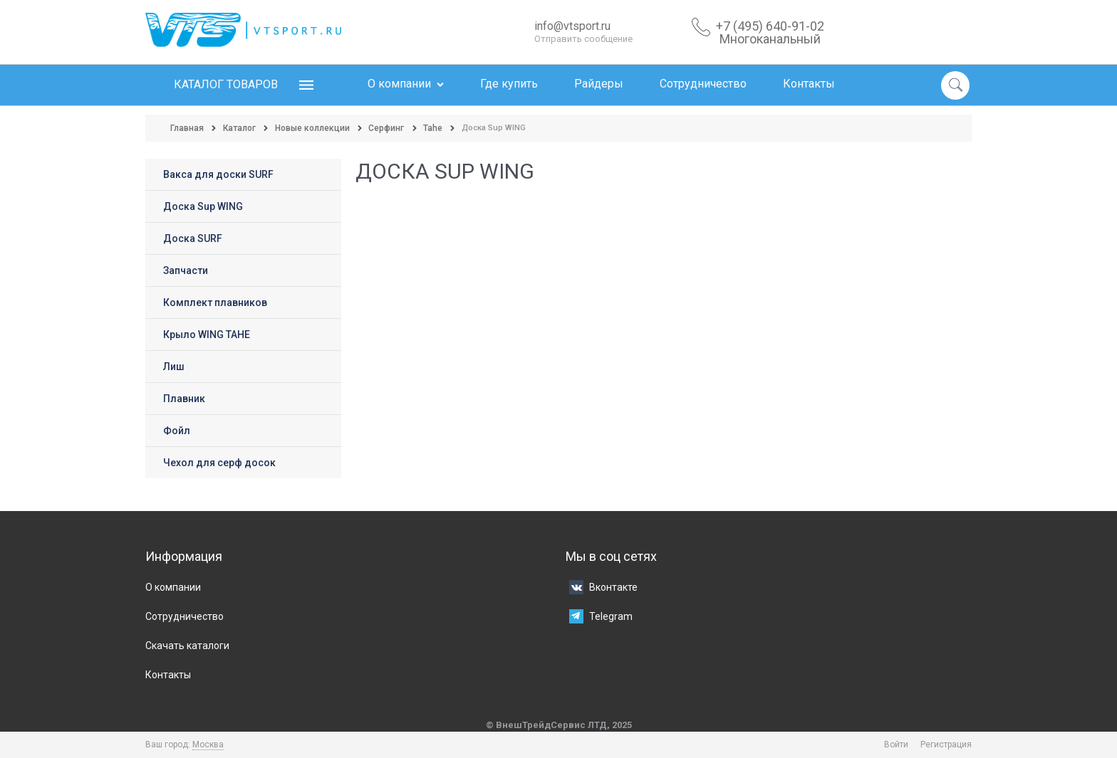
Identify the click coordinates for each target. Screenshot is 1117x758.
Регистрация (946, 744)
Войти (896, 744)
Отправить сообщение (583, 38)
